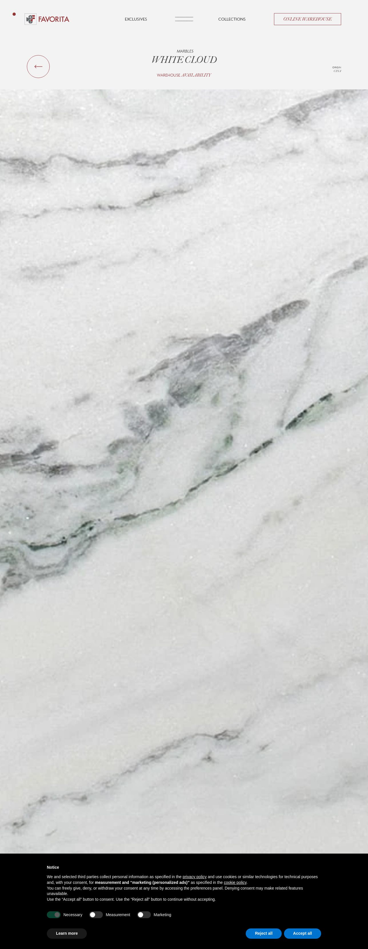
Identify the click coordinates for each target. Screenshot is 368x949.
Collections (232, 19)
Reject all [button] (263, 933)
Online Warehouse (307, 19)
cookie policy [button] (235, 882)
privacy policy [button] (195, 876)
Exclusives (136, 19)
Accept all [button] (302, 933)
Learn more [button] (67, 933)
